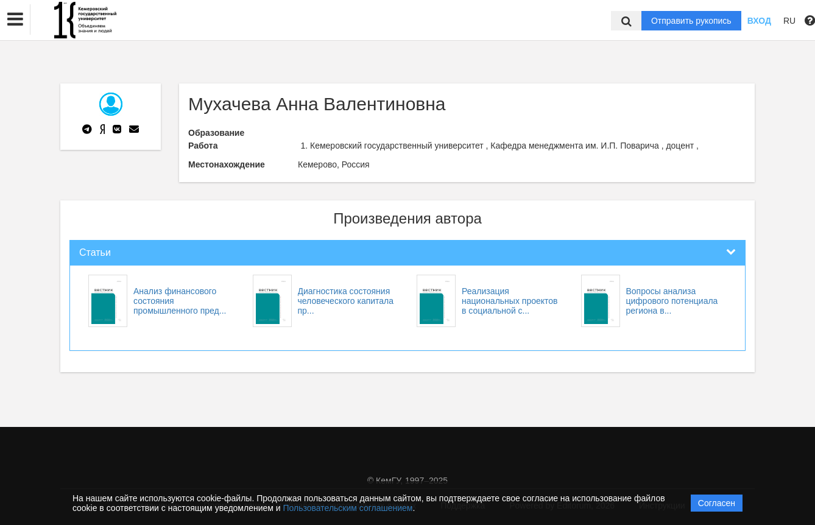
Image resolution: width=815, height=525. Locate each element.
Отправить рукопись (691, 21)
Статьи (95, 252)
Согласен (716, 503)
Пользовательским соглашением (348, 508)
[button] (15, 19)
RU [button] (789, 21)
